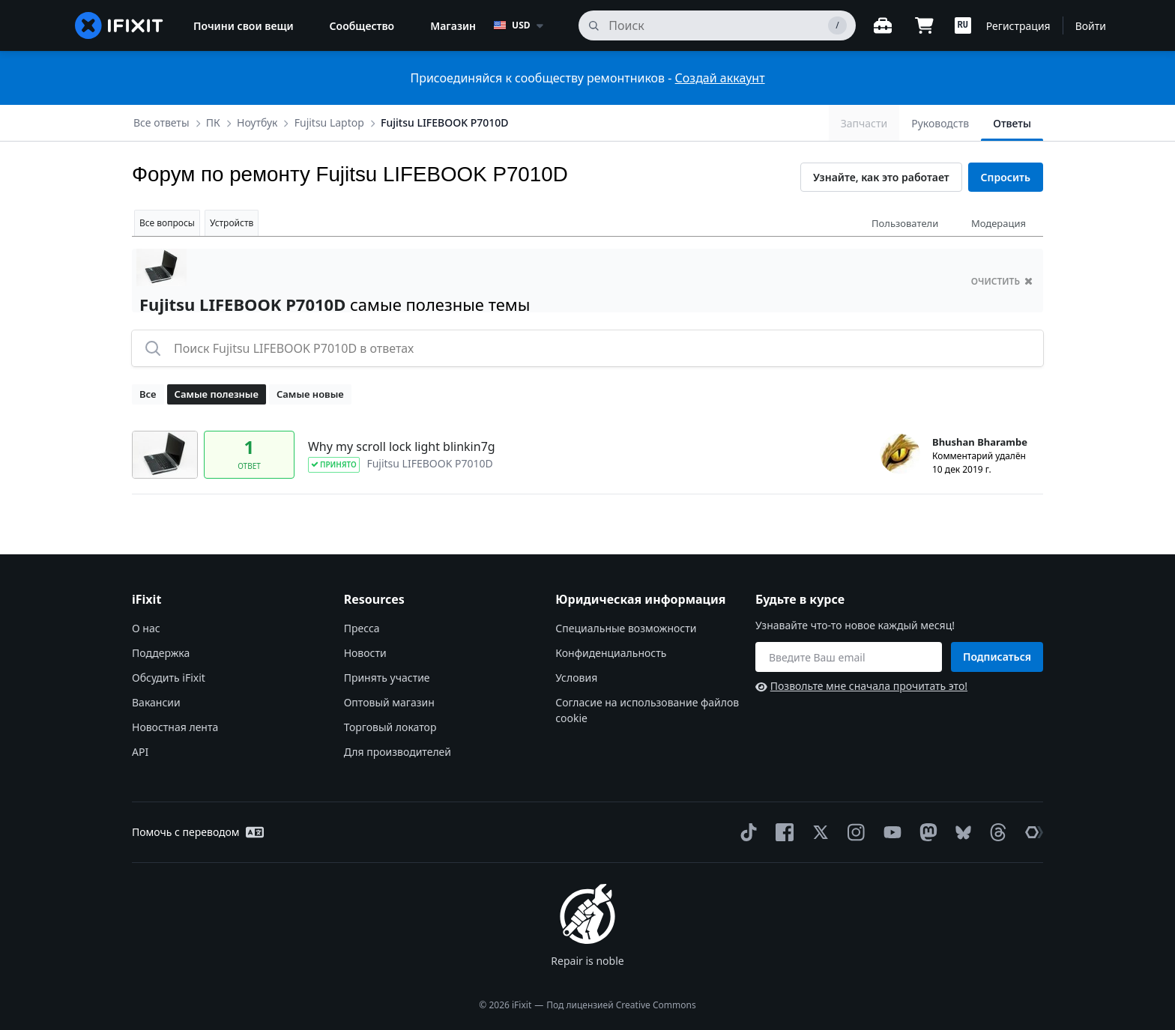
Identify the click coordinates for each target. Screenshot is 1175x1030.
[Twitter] (818, 832)
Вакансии (156, 702)
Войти (1090, 26)
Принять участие (387, 677)
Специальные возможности (625, 628)
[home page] (119, 25)
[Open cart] (925, 25)
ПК (213, 122)
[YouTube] (889, 832)
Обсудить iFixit (168, 677)
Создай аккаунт (720, 78)
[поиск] (717, 25)
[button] (963, 25)
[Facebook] (782, 832)
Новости (365, 653)
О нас (146, 628)
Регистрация (1018, 26)
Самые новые (310, 394)
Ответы (1012, 123)
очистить (1002, 281)
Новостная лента (175, 727)
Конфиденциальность (610, 653)
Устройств (231, 222)
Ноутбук (257, 122)
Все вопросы (167, 222)
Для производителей (397, 752)
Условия (576, 677)
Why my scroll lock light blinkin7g (401, 446)
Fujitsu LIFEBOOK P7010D (444, 122)
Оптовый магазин (389, 702)
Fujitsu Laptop (329, 122)
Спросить (1005, 177)
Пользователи (905, 223)
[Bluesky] (960, 832)
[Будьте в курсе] (848, 657)
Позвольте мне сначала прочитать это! (861, 686)
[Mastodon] (925, 832)
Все (148, 394)
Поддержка (161, 653)
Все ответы (161, 122)
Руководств (940, 123)
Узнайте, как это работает (881, 177)
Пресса (362, 628)
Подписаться (997, 656)
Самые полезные (217, 394)
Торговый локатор (390, 727)
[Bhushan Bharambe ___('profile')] (900, 454)
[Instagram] (854, 832)
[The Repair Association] (1031, 832)
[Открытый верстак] (883, 25)
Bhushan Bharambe (979, 442)
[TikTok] (746, 832)
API (140, 752)
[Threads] (995, 832)
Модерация (998, 223)
